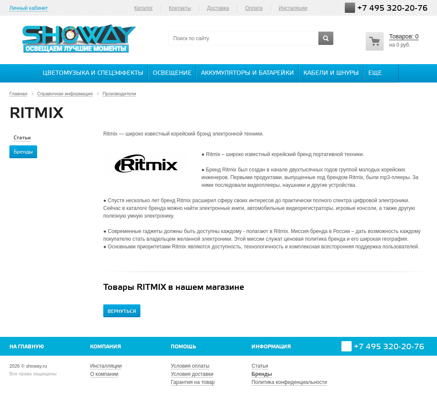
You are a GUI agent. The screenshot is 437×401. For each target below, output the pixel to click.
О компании (104, 374)
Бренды (261, 374)
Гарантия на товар (193, 382)
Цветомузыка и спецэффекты (93, 73)
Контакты (180, 8)
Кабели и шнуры (331, 73)
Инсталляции (106, 366)
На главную (26, 347)
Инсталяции (293, 8)
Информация (271, 347)
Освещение (172, 73)
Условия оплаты (190, 366)
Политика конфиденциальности (289, 382)
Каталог (143, 8)
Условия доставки (192, 374)
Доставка (218, 8)
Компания (105, 347)
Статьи (259, 366)
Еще (379, 72)
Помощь (183, 347)
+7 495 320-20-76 (392, 8)
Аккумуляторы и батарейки (247, 73)
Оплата (253, 8)
